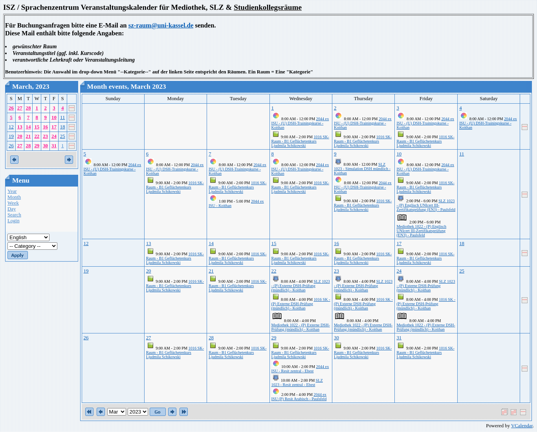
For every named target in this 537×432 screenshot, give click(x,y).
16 (45, 127)
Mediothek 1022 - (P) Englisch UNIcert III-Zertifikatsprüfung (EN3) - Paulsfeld (421, 230)
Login (13, 220)
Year (12, 191)
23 (45, 136)
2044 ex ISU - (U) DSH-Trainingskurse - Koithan (300, 123)
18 (62, 127)
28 (28, 108)
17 (54, 127)
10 (54, 117)
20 (19, 136)
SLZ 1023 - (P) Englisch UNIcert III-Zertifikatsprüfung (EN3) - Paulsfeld (425, 205)
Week (13, 203)
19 (11, 136)
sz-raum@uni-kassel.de (161, 25)
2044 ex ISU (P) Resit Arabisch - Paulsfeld (299, 396)
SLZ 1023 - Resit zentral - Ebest (297, 382)
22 (36, 136)
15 (36, 127)
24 (54, 136)
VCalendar (522, 425)
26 (11, 108)
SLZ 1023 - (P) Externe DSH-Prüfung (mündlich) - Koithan (300, 285)
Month (14, 197)
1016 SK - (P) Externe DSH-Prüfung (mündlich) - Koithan (300, 303)
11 (62, 117)
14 (28, 127)
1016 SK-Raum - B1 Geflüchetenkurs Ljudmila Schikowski (300, 141)
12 (11, 127)
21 (28, 136)
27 (19, 108)
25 (62, 136)
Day (11, 209)
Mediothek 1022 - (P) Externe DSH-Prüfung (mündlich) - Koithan (300, 327)
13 (19, 127)
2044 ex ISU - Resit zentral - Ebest (300, 368)
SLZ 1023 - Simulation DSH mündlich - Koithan (362, 168)
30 (45, 145)
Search (14, 215)
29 (36, 145)
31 (54, 145)
